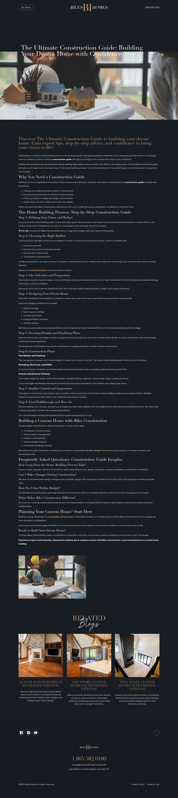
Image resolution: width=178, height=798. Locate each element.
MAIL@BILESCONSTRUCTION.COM (89, 765)
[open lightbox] (52, 577)
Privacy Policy (137, 784)
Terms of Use (153, 784)
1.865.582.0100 (152, 7)
